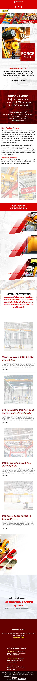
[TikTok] (23, 643)
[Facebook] (14, 643)
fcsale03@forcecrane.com (18, 668)
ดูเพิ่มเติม (5, 369)
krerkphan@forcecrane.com (18, 653)
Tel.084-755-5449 (18, 637)
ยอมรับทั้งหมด (22, 678)
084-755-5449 (18, 208)
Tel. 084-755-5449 (18, 80)
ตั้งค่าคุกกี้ (14, 678)
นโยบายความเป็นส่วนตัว (29, 674)
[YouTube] (17, 643)
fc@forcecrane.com (20, 639)
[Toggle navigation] (35, 10)
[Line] (20, 643)
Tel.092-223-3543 (12, 666)
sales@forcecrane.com (17, 660)
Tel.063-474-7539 (12, 659)
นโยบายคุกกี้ (6, 676)
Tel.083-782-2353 (12, 651)
